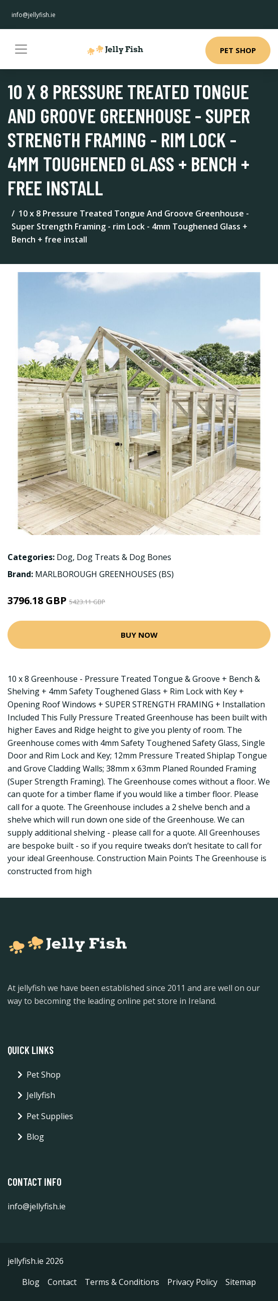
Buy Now (139, 635)
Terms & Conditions (122, 1281)
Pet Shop (238, 50)
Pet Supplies (50, 1116)
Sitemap (240, 1281)
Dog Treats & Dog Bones (124, 557)
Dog (65, 557)
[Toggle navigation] (21, 49)
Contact (62, 1281)
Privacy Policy (192, 1281)
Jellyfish (41, 1095)
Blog (35, 1136)
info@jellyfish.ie (34, 15)
